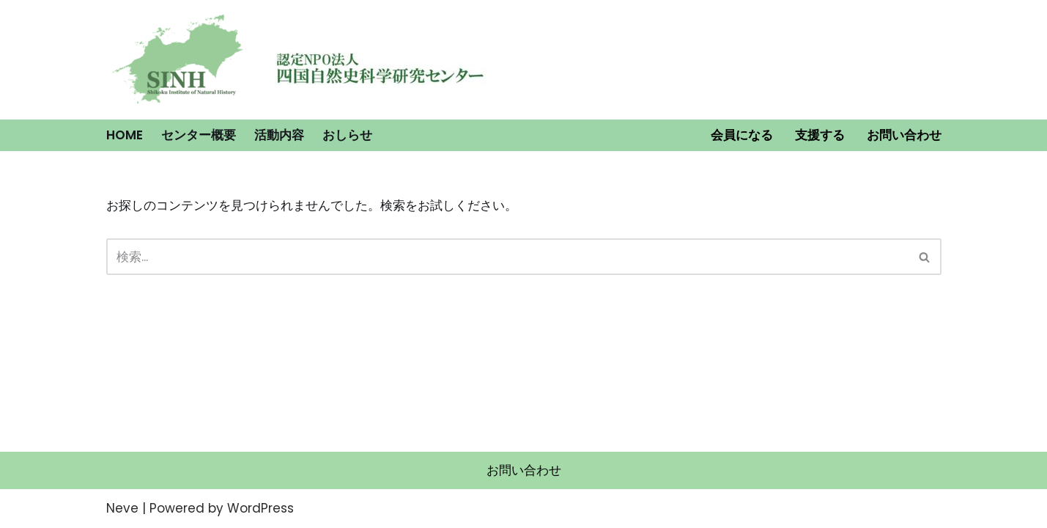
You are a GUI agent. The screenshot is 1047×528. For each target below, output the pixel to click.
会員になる (742, 135)
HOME (124, 135)
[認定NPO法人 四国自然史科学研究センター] (179, 59)
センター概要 (198, 135)
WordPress (260, 508)
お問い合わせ (904, 135)
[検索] (507, 256)
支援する (820, 135)
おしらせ (347, 135)
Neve (122, 508)
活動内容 (279, 135)
